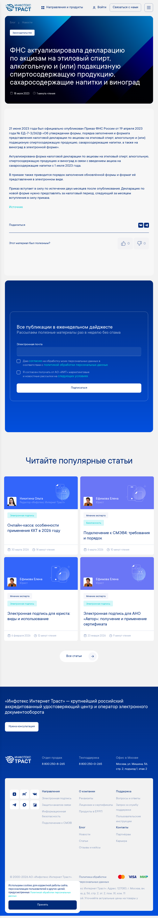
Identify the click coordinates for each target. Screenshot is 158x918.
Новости (28, 23)
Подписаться (79, 389)
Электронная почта (31, 345)
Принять (44, 904)
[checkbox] (18, 362)
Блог (13, 23)
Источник (16, 208)
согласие (36, 362)
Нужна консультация (24, 729)
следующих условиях (76, 377)
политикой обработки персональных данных (78, 365)
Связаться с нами (125, 7)
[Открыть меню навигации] (148, 7)
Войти (102, 7)
